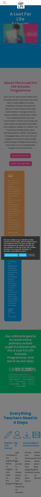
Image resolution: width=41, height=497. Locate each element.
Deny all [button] (22, 255)
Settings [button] (31, 255)
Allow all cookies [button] (11, 255)
